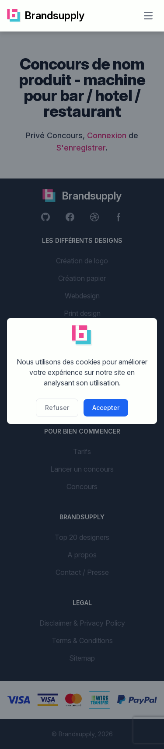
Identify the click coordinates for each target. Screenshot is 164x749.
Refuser (57, 407)
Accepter (105, 407)
